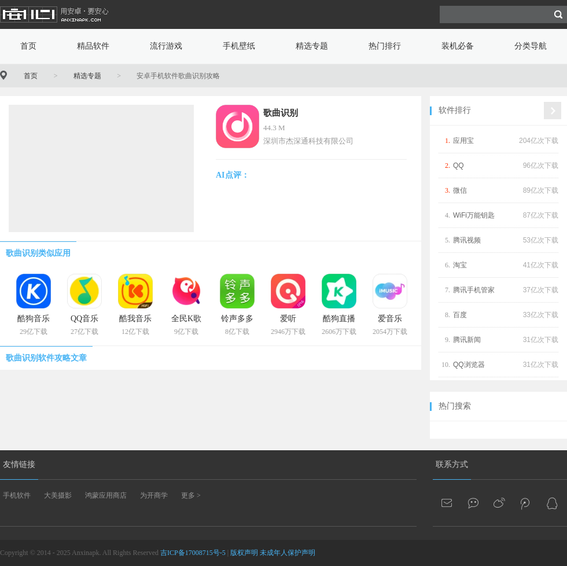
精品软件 (93, 46)
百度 (460, 315)
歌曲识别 (280, 112)
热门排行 (385, 46)
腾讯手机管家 (474, 290)
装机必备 (457, 46)
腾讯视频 (467, 240)
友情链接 (19, 464)
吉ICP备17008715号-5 (193, 553)
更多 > (191, 495)
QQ (458, 165)
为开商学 (154, 495)
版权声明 (244, 553)
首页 (28, 46)
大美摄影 (58, 495)
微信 (460, 190)
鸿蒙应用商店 (106, 495)
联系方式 (452, 464)
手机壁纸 (239, 46)
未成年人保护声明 (287, 553)
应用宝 (463, 141)
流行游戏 (166, 46)
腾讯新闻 (467, 340)
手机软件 (17, 495)
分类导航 (530, 46)
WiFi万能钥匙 (474, 215)
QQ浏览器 (469, 365)
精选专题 (312, 46)
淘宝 (460, 265)
